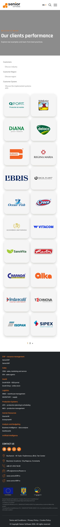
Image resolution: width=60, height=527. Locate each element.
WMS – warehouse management (13, 394)
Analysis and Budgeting (11, 424)
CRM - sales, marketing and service (14, 371)
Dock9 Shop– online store (11, 386)
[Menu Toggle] (55, 5)
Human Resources (9, 413)
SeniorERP (6, 360)
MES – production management (13, 408)
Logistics (5, 390)
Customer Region (9, 72)
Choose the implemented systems (30, 86)
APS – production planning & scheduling (16, 405)
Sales (4, 368)
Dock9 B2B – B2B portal (10, 382)
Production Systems (10, 401)
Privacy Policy (33, 520)
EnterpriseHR (7, 420)
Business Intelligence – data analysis (15, 428)
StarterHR (5, 416)
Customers (7, 62)
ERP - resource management (13, 356)
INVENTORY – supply (9, 397)
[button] (43, 5)
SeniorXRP (6, 363)
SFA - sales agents (8, 374)
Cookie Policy (45, 520)
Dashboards (6, 431)
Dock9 (4, 379)
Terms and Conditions (17, 520)
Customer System (10, 82)
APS (30, 88)
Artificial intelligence (10, 435)
